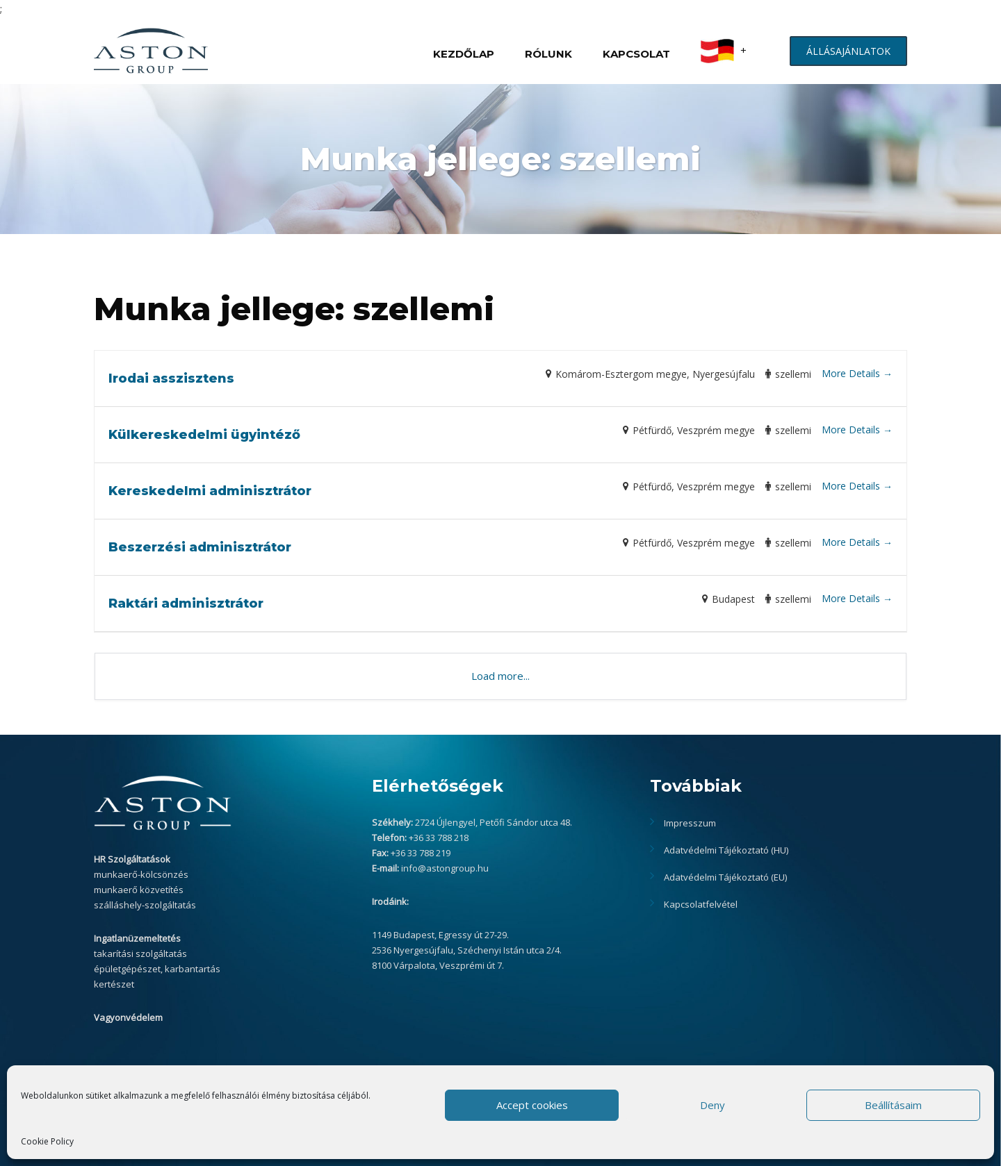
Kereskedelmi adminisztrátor (209, 491)
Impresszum (690, 823)
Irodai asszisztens (171, 378)
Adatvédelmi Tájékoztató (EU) (725, 877)
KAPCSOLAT (636, 53)
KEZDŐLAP (463, 53)
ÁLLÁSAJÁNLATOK (848, 51)
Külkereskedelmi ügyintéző (204, 434)
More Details (857, 373)
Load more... (500, 676)
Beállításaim (893, 1105)
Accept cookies (532, 1105)
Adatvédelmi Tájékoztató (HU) (726, 850)
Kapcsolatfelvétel (701, 904)
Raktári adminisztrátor (185, 603)
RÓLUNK (548, 53)
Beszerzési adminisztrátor (199, 547)
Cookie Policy (47, 1141)
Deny (712, 1105)
